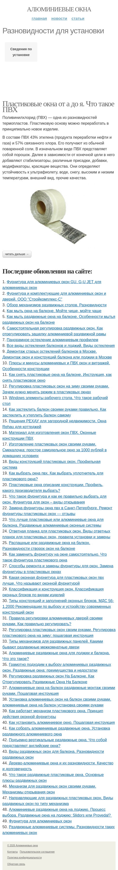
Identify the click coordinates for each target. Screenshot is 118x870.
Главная (39, 18)
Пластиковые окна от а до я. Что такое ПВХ (58, 106)
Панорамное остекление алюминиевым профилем (52, 340)
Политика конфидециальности (24, 857)
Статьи (77, 18)
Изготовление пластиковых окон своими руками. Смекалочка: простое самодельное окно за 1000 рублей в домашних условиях (54, 450)
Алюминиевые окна (59, 9)
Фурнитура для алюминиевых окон (40, 821)
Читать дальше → (17, 254)
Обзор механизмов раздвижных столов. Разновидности (57, 305)
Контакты (12, 851)
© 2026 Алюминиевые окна (22, 845)
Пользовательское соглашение (37, 851)
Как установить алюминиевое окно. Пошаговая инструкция (62, 722)
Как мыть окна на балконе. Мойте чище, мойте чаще (54, 311)
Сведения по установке (21, 52)
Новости (59, 18)
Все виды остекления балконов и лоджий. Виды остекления (61, 346)
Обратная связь (16, 864)
